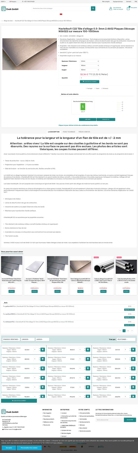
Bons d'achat (83, 428)
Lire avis (87, 119)
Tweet (97, 88)
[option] (11, 275)
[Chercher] (63, 8)
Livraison (64, 413)
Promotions (46, 416)
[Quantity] (36, 350)
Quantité (65, 78)
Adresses (82, 425)
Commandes (83, 419)
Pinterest (104, 88)
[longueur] (89, 65)
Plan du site (46, 425)
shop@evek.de (17, 429)
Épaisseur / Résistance (69, 61)
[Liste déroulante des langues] (13, 2)
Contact (128, 1)
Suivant (132, 331)
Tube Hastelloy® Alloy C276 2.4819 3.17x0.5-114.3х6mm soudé (126, 280)
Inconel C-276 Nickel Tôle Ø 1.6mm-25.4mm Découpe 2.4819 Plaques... (34, 280)
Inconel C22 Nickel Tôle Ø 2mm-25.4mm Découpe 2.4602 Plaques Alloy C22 (57, 280)
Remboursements (85, 422)
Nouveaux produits (48, 419)
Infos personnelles (85, 413)
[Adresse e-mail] (110, 420)
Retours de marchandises (87, 416)
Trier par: (112, 339)
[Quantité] (89, 77)
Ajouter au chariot (42, 349)
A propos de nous (118, 1)
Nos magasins (47, 413)
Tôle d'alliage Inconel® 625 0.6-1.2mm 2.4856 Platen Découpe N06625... (80, 280)
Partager (89, 88)
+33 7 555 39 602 (28, 1)
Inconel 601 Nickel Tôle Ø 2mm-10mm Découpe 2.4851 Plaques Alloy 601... (11, 280)
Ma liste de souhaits (85, 431)
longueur (65, 65)
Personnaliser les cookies (29, 448)
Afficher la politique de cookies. (73, 443)
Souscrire (130, 420)
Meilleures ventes (48, 422)
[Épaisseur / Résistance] (89, 61)
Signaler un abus (129, 309)
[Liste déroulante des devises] (3, 2)
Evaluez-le (105, 119)
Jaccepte (9, 448)
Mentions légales (66, 433)
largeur (64, 70)
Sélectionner (123, 339)
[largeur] (89, 69)
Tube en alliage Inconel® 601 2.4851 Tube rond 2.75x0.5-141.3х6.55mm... (103, 280)
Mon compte (105, 1)
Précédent (120, 331)
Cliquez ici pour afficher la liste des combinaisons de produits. (78, 125)
